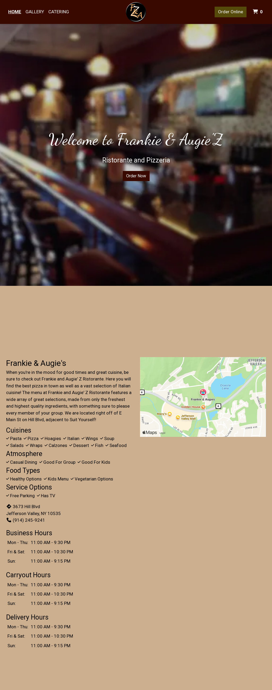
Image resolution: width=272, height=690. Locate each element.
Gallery (35, 11)
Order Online (230, 11)
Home (14, 11)
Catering (58, 11)
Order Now (136, 175)
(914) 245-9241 (25, 520)
